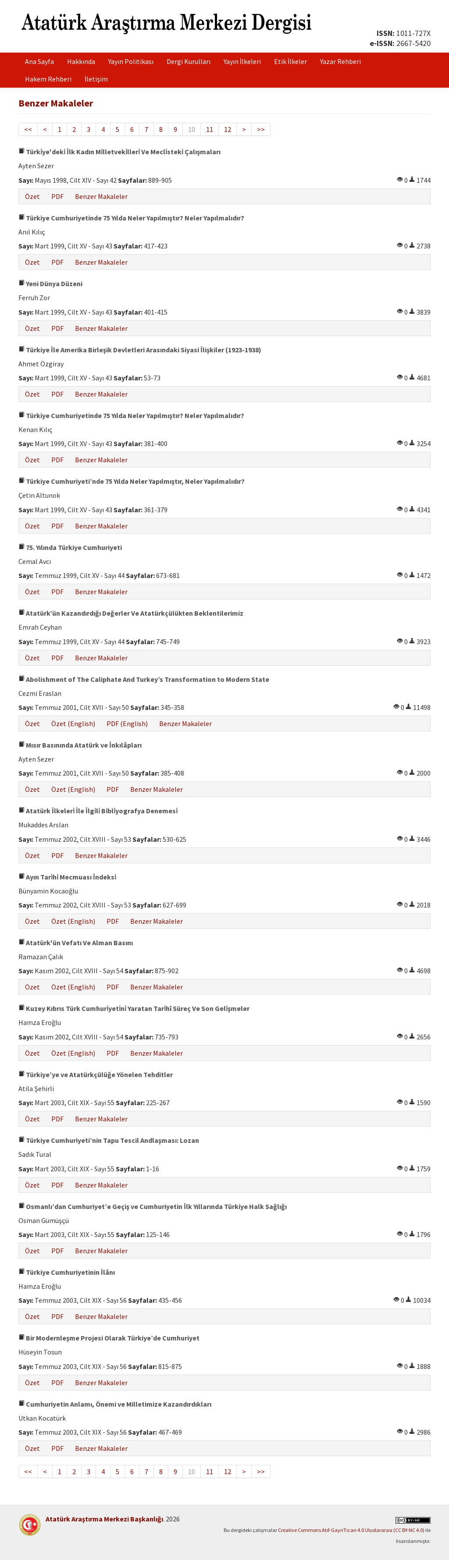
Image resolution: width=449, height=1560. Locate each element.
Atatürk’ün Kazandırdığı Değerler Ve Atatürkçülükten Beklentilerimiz (130, 613)
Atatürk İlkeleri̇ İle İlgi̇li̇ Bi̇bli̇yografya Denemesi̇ (98, 810)
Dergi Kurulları (188, 61)
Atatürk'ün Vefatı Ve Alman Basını (75, 942)
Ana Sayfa (39, 61)
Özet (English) (73, 723)
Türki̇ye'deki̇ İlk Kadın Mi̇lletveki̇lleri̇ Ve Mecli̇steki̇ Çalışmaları (119, 151)
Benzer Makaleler (101, 196)
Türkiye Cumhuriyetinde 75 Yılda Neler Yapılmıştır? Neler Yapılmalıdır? (131, 217)
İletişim (96, 78)
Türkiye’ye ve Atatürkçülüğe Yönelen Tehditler (95, 1074)
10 (191, 129)
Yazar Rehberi (340, 61)
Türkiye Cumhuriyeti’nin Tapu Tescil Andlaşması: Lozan (108, 1140)
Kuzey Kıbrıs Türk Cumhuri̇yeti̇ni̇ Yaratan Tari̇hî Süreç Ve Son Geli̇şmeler (133, 1008)
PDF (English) (127, 723)
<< (28, 129)
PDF (57, 196)
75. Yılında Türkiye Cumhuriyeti (70, 547)
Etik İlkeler (290, 61)
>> (261, 129)
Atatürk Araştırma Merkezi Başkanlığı (104, 1518)
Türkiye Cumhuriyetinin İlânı (66, 1272)
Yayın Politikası (130, 61)
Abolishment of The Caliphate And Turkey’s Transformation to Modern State (143, 679)
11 (209, 129)
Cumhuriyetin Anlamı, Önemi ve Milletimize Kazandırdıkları (114, 1404)
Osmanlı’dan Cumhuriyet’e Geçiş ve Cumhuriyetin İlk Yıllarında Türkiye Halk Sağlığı (152, 1206)
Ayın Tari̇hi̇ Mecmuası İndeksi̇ (67, 876)
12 (227, 129)
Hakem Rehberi (48, 78)
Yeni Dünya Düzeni (50, 283)
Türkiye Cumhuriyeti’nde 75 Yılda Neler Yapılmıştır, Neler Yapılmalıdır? (131, 481)
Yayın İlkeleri (242, 61)
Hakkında (81, 61)
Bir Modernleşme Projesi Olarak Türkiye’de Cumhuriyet (109, 1337)
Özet (32, 196)
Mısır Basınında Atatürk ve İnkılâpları (80, 745)
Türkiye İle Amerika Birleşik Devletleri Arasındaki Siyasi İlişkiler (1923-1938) (139, 349)
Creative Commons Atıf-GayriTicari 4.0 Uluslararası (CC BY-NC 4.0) (351, 1530)
